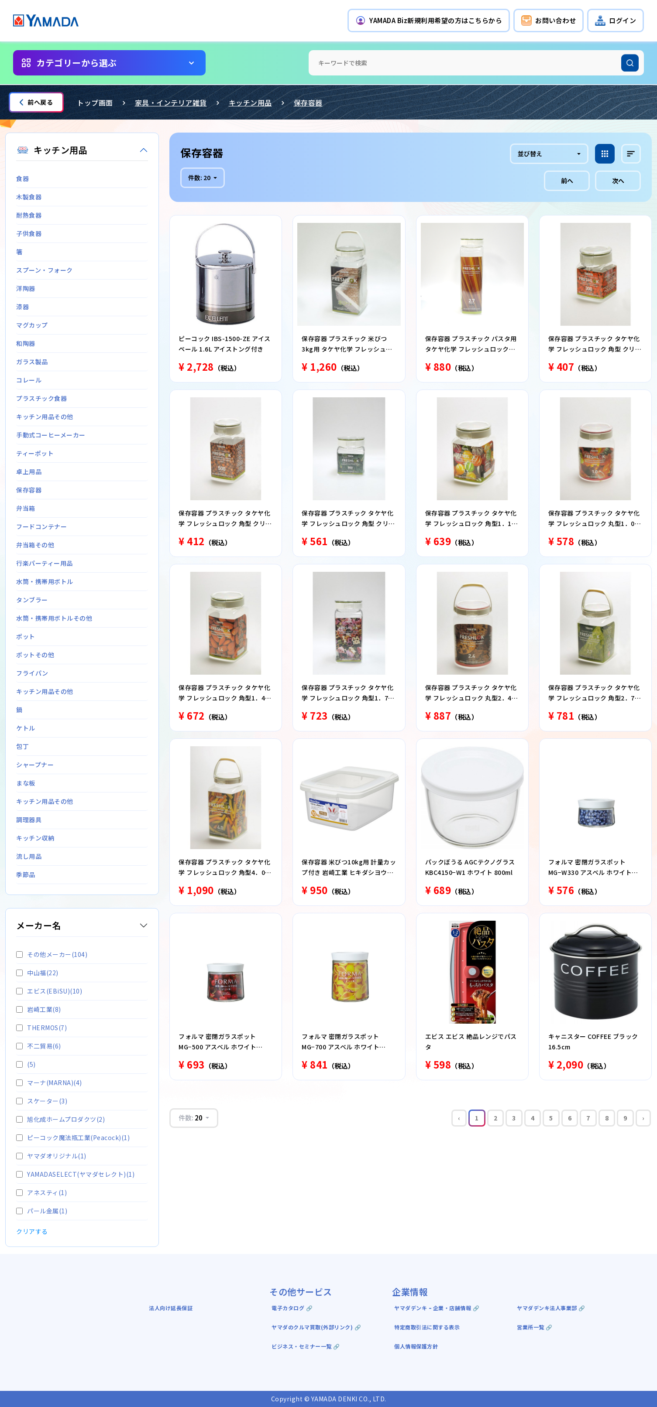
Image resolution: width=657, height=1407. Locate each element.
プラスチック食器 (41, 398)
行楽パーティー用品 (44, 563)
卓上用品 (28, 471)
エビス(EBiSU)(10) (49, 991)
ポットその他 (35, 654)
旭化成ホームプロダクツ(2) (60, 1119)
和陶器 (25, 343)
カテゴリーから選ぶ (76, 62)
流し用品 (28, 856)
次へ (618, 180)
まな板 (25, 783)
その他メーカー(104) (51, 954)
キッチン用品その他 (44, 416)
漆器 (22, 306)
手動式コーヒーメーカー (51, 434)
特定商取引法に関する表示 (427, 1327)
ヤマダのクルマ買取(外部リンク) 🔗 (316, 1327)
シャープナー (35, 764)
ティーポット (35, 453)
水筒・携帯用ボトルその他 (54, 618)
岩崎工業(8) (38, 1009)
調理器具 (28, 819)
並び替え (530, 153)
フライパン (32, 673)
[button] (429, 20)
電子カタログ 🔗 (292, 1307)
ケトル (25, 728)
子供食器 (28, 233)
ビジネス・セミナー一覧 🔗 (306, 1346)
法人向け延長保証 (171, 1307)
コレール (28, 380)
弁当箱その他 (35, 544)
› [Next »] (643, 1117)
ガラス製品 (32, 361)
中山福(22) (37, 972)
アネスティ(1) (41, 1192)
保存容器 (308, 102)
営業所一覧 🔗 (535, 1327)
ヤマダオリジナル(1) (51, 1155)
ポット (25, 636)
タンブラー (32, 599)
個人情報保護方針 (416, 1346)
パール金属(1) (41, 1210)
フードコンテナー (41, 526)
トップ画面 (95, 102)
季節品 (25, 874)
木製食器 (28, 196)
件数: (200, 177)
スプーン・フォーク (44, 270)
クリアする (32, 1231)
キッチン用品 (250, 102)
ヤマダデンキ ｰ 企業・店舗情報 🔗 (436, 1307)
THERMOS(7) (41, 1027)
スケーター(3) (41, 1100)
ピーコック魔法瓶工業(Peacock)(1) (73, 1137)
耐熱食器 (28, 215)
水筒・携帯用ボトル (44, 581)
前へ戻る (36, 102)
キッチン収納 (35, 837)
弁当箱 (25, 508)
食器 (22, 178)
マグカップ (32, 325)
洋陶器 (25, 288)
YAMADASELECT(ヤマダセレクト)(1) (75, 1174)
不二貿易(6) (38, 1046)
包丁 (22, 746)
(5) (26, 1064)
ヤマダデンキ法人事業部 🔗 (551, 1307)
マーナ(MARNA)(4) (49, 1082)
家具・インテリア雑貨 (171, 102)
